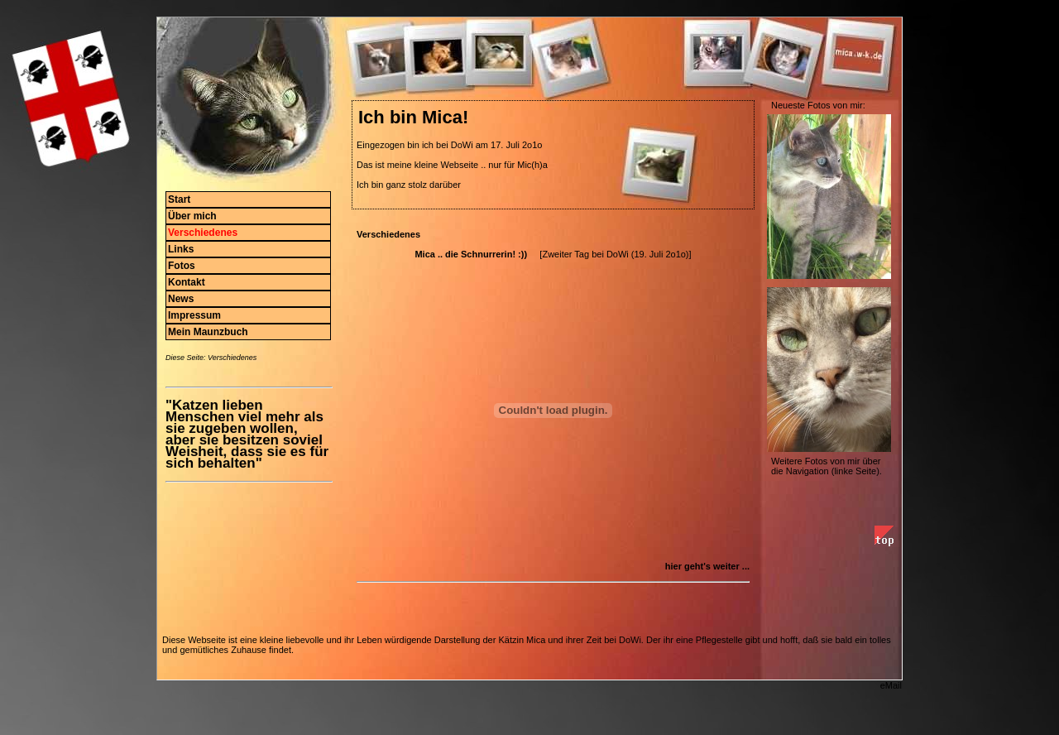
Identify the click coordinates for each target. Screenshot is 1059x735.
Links (181, 249)
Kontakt (186, 282)
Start (179, 199)
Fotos (181, 265)
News (181, 299)
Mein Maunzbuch (208, 332)
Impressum (194, 315)
